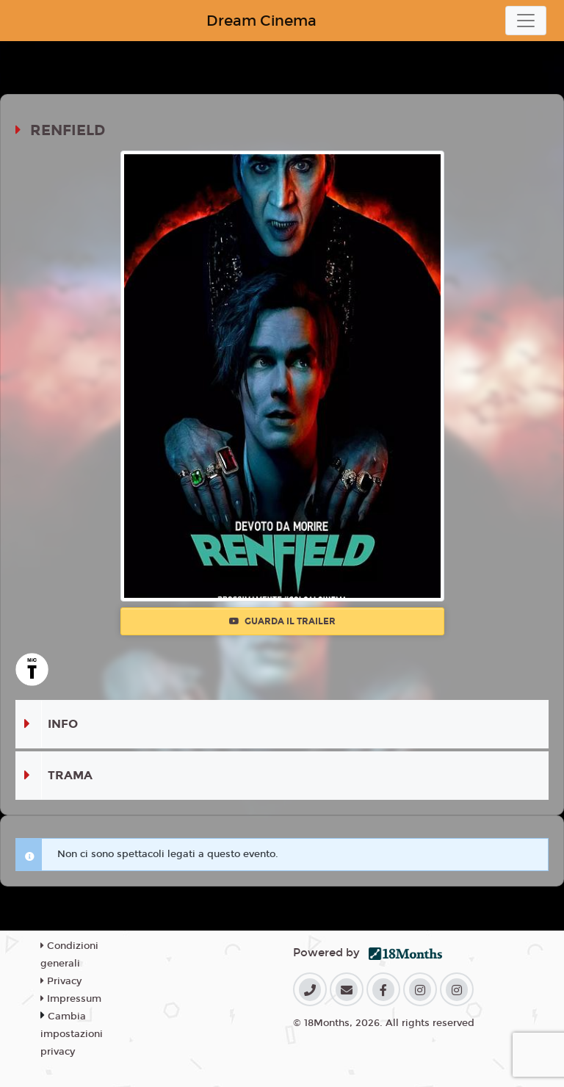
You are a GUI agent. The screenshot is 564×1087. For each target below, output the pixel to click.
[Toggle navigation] (525, 20)
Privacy (61, 981)
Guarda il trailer (282, 621)
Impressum (70, 999)
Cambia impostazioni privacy (71, 1034)
